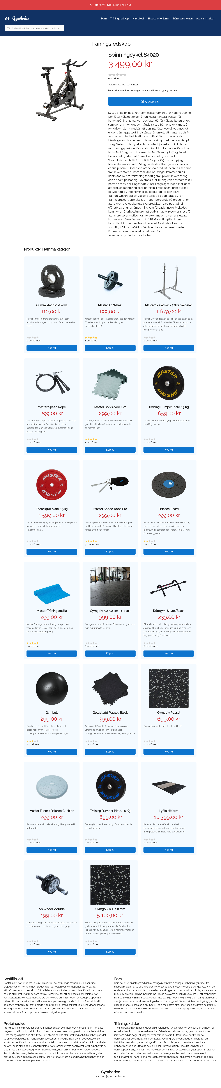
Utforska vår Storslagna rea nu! (110, 4)
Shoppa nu (150, 101)
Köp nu (52, 347)
